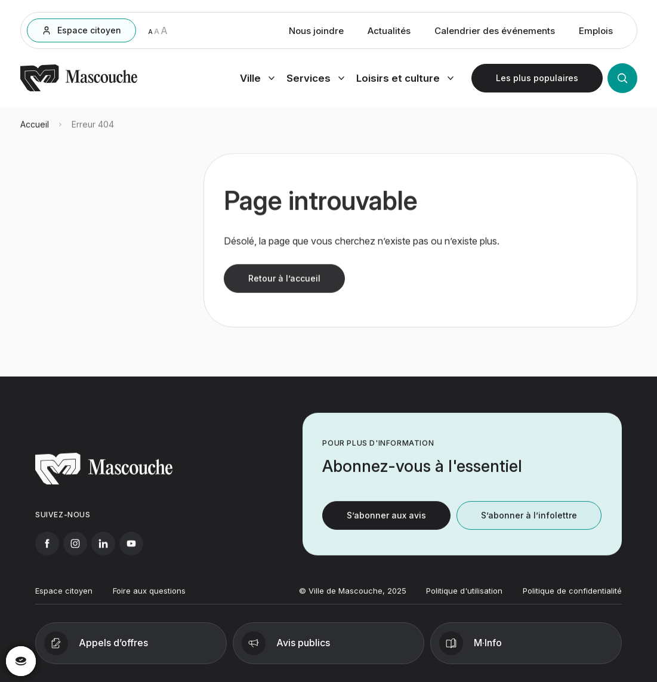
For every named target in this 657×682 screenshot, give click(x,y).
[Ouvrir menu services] (315, 80)
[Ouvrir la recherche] (622, 80)
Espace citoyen (63, 596)
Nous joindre (316, 32)
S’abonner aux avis (386, 521)
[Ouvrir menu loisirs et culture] (404, 80)
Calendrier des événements (494, 32)
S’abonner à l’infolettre (529, 521)
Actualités (389, 32)
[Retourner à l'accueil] (78, 90)
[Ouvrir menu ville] (257, 80)
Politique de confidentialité (572, 596)
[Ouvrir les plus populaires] (537, 80)
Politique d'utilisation (464, 596)
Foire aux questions (149, 596)
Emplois (596, 32)
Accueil (34, 130)
